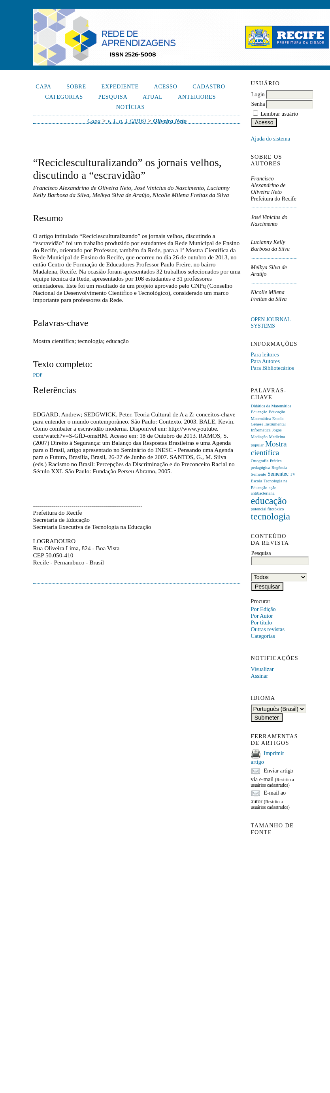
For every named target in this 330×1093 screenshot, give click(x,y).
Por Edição (263, 609)
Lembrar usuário (279, 114)
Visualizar (262, 669)
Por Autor (262, 616)
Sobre (76, 86)
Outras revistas (268, 629)
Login (258, 94)
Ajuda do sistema (270, 138)
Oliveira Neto (170, 120)
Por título (261, 622)
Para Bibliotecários (272, 368)
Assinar (259, 676)
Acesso (165, 86)
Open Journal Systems (270, 323)
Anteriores (197, 97)
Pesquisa (113, 97)
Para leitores (265, 354)
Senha (258, 104)
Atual (152, 97)
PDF (38, 375)
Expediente (120, 86)
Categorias (263, 636)
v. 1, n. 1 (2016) (126, 120)
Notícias (130, 107)
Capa (43, 86)
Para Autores (265, 361)
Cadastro (208, 86)
